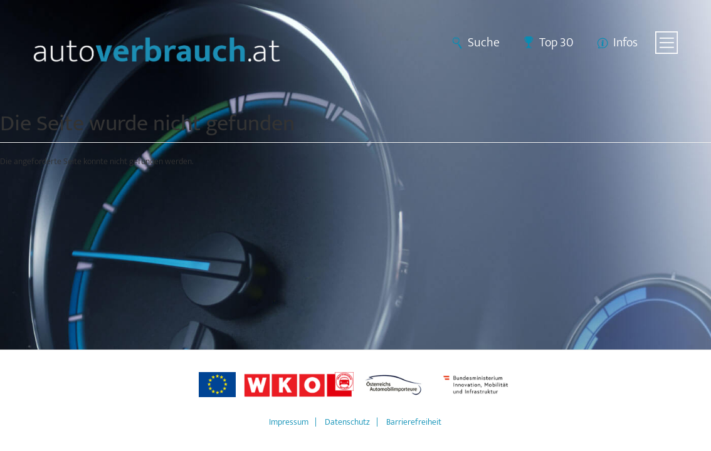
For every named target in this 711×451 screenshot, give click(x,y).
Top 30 (556, 42)
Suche (484, 42)
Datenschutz (347, 422)
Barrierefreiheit (413, 422)
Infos (625, 42)
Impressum (288, 422)
